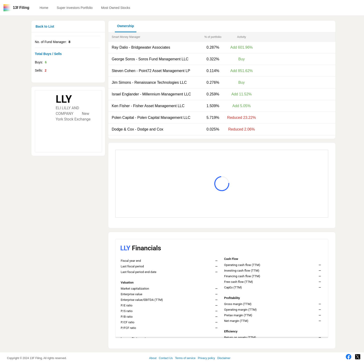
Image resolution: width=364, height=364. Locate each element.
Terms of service (185, 358)
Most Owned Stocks (115, 8)
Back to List (45, 26)
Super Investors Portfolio (75, 8)
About (153, 358)
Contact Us (166, 358)
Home (44, 8)
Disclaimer (223, 358)
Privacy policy (206, 358)
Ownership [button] (125, 26)
